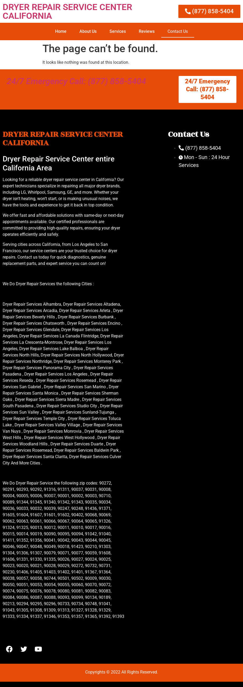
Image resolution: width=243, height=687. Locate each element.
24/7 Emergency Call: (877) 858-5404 (76, 81)
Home (60, 31)
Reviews (147, 31)
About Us (88, 31)
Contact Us (178, 31)
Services (117, 31)
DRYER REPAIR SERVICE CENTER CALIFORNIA (67, 11)
